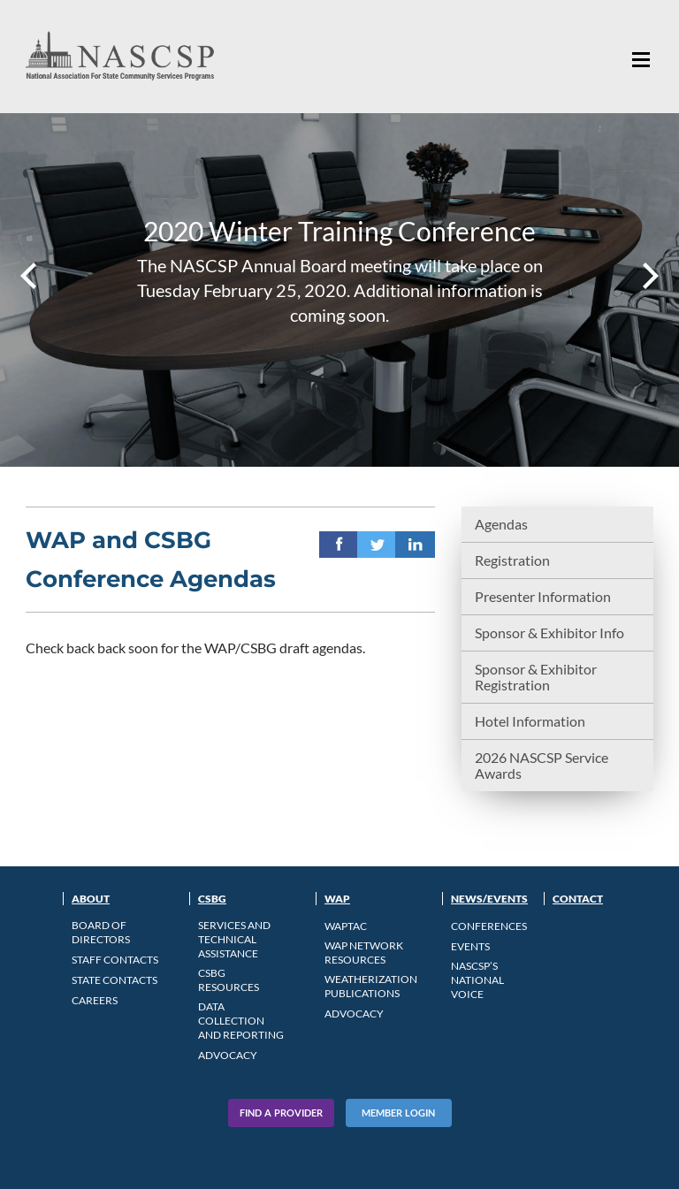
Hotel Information (530, 721)
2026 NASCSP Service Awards (541, 765)
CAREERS (95, 1000)
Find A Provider (281, 1112)
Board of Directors (101, 932)
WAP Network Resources (363, 952)
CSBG (212, 898)
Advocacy (227, 1055)
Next (648, 276)
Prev (30, 276)
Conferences (489, 926)
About (91, 898)
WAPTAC (345, 926)
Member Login (398, 1112)
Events (470, 946)
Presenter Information (543, 596)
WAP (337, 898)
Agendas (501, 523)
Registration (512, 560)
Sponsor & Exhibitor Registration (536, 676)
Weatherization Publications (370, 986)
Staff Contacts (115, 959)
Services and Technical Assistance (234, 939)
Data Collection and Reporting (241, 1020)
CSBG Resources (228, 980)
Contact (578, 898)
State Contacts (114, 980)
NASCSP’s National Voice (477, 980)
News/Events (489, 898)
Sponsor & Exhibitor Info (549, 632)
